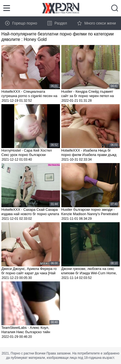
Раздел (57, 23)
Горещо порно (21, 23)
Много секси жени (96, 23)
